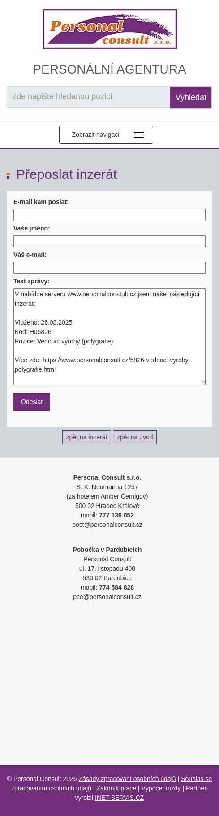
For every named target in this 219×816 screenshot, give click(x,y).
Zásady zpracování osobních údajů (127, 778)
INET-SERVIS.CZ (119, 797)
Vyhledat (191, 97)
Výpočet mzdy (161, 788)
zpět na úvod (135, 437)
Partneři (197, 788)
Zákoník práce (116, 788)
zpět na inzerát (86, 437)
